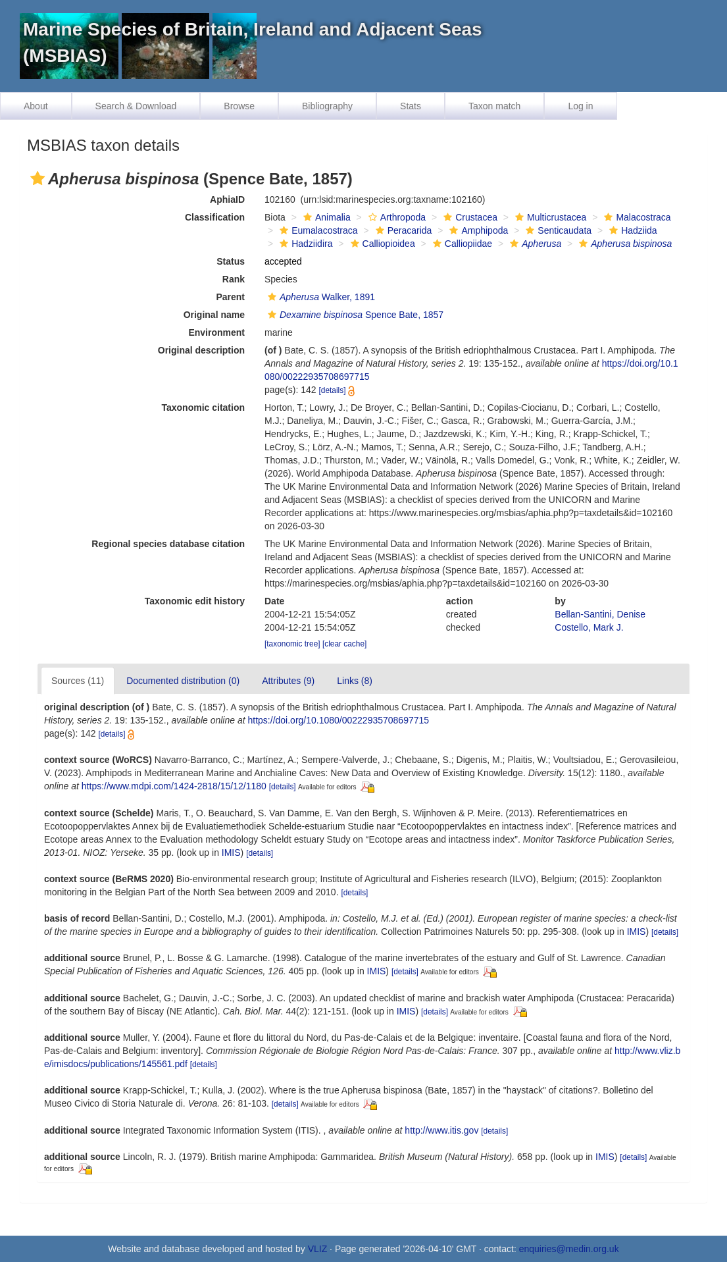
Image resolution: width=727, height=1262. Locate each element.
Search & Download (136, 106)
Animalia (325, 217)
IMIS (231, 852)
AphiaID (227, 199)
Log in (580, 106)
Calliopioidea (381, 243)
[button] (37, 178)
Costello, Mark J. (589, 627)
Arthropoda (395, 217)
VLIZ (318, 1249)
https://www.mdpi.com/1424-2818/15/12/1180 (174, 786)
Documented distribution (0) (182, 680)
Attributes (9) (288, 680)
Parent (230, 297)
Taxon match (494, 106)
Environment (216, 332)
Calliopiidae (461, 243)
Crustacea (468, 217)
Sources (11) (77, 680)
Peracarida (402, 230)
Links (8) (354, 680)
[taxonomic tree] (292, 643)
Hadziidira (304, 243)
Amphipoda (477, 230)
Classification (215, 217)
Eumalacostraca (316, 230)
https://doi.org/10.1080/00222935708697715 (339, 720)
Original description (201, 350)
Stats (410, 106)
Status (230, 261)
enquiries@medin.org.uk (569, 1249)
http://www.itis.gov (441, 1130)
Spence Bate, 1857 (353, 314)
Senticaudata (556, 230)
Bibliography (327, 106)
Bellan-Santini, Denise (600, 614)
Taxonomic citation (203, 407)
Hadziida (631, 230)
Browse (239, 106)
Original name (214, 314)
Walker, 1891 (319, 297)
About (36, 106)
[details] (332, 390)
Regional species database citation (168, 544)
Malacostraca (635, 217)
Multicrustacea (549, 217)
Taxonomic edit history (195, 601)
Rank (233, 279)
